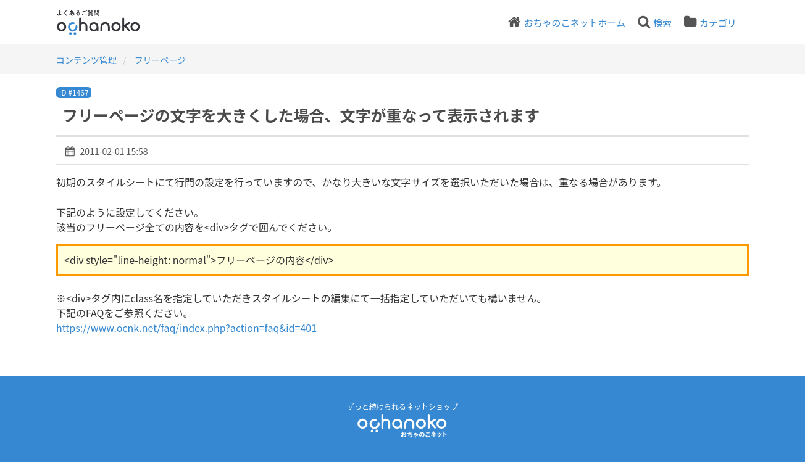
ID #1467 (74, 92)
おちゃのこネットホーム (574, 22)
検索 (662, 22)
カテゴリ (717, 22)
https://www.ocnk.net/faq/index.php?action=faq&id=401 (186, 327)
